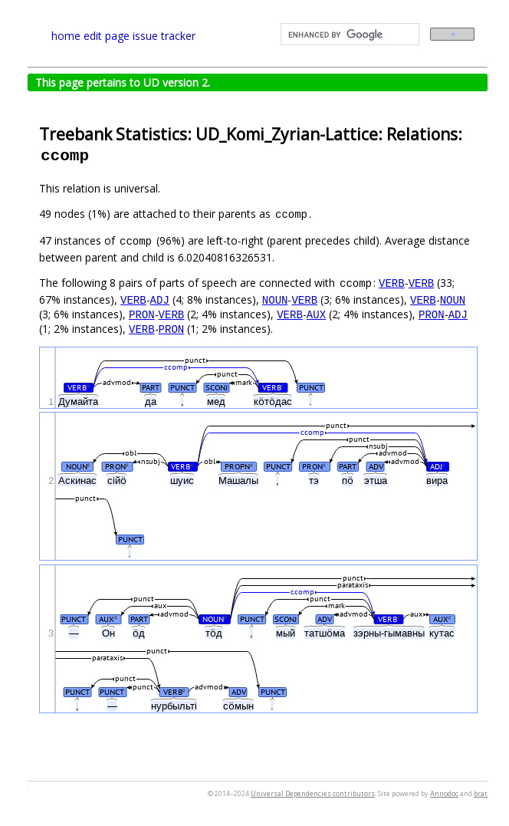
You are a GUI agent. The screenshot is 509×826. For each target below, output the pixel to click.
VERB (392, 282)
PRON (142, 314)
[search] (348, 34)
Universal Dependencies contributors (313, 793)
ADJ (159, 299)
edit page (107, 35)
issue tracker (164, 35)
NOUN (275, 299)
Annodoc (444, 793)
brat (481, 793)
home (65, 35)
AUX (316, 314)
